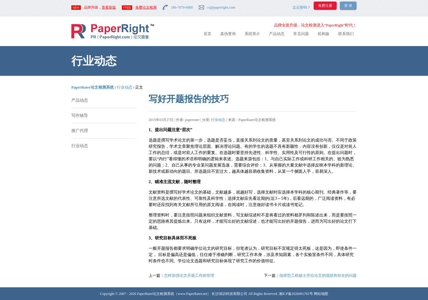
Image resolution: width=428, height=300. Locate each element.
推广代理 (79, 130)
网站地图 (321, 294)
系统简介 (252, 34)
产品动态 (276, 34)
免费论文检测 (146, 7)
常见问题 (301, 34)
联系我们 (346, 34)
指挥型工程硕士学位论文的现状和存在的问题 (318, 275)
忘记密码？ (302, 7)
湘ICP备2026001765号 (296, 294)
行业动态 (124, 87)
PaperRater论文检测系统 (92, 87)
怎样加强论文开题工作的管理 (189, 275)
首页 (207, 34)
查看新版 (109, 7)
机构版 (323, 34)
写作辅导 (79, 115)
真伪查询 (228, 34)
